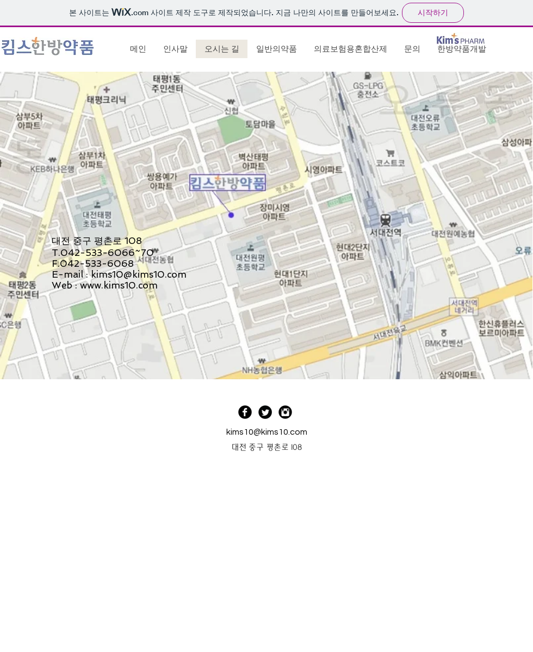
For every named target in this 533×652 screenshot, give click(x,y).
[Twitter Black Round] (265, 412)
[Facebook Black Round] (245, 412)
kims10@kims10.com (139, 274)
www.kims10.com (119, 285)
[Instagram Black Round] (285, 412)
